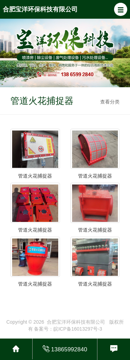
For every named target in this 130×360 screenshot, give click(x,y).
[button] (120, 9)
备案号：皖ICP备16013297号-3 (68, 329)
